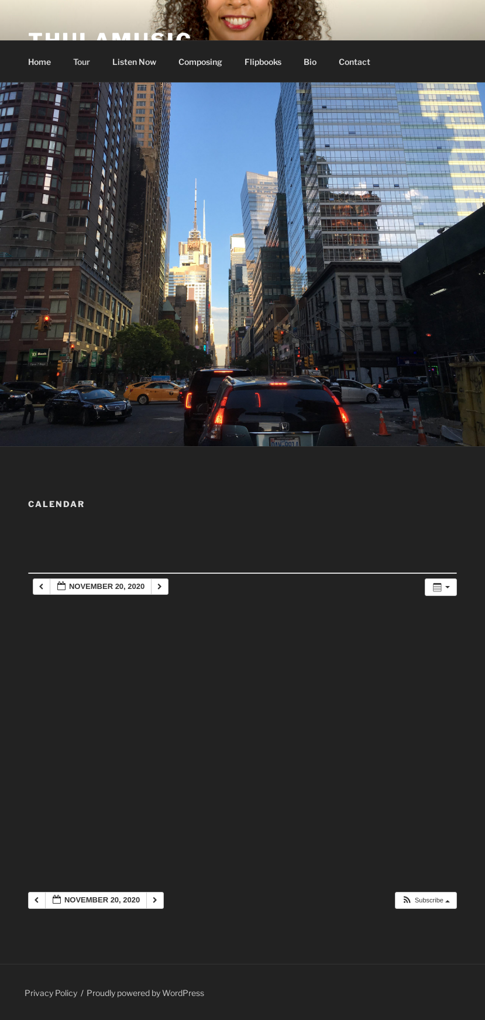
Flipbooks (263, 62)
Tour (81, 62)
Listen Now (134, 62)
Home (39, 62)
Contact (354, 62)
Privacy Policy (51, 993)
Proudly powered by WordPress (145, 993)
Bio (310, 62)
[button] (425, 900)
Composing (200, 62)
